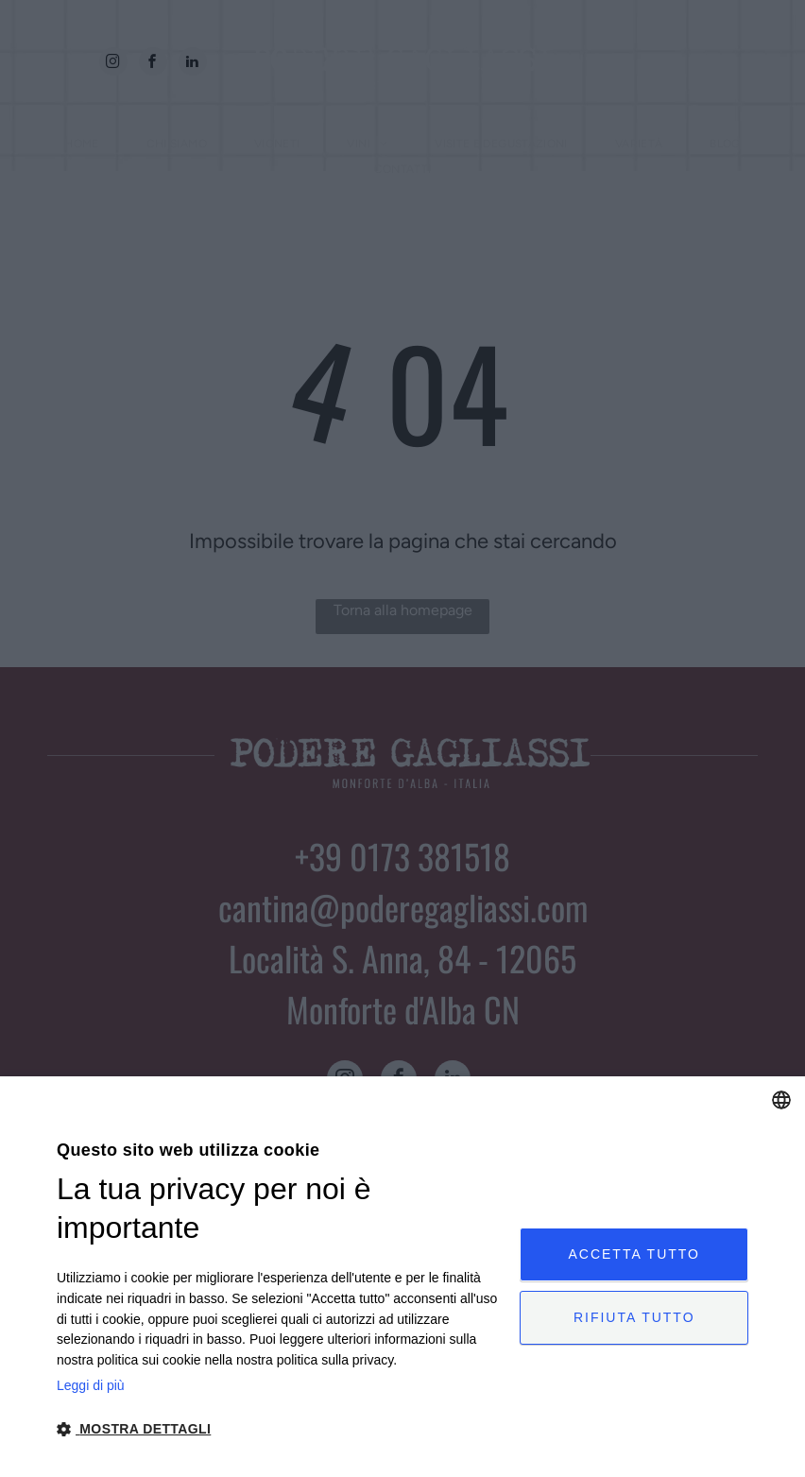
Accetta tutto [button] (634, 1254)
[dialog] (402, 1276)
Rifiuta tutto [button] (634, 1317)
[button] (281, 1427)
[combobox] (781, 1100)
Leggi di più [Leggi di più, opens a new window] (91, 1385)
